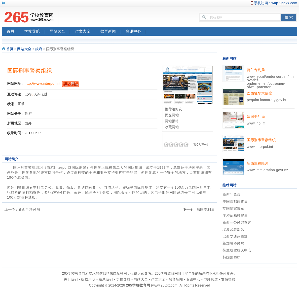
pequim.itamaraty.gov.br (267, 100)
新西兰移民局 (29, 209)
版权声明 (88, 279)
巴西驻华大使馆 (259, 93)
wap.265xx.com (284, 3)
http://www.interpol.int (43, 83)
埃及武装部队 (233, 229)
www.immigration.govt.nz (267, 170)
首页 (13, 31)
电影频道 (211, 279)
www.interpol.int (260, 147)
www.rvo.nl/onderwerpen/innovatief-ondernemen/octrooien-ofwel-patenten (270, 82)
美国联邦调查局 (235, 202)
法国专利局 (206, 209)
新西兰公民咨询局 (237, 222)
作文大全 (85, 31)
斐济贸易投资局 (235, 215)
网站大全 (60, 31)
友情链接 (228, 279)
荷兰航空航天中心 (237, 250)
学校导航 (34, 31)
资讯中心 (136, 31)
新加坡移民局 (233, 243)
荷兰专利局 (256, 70)
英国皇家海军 (233, 208)
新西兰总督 (232, 195)
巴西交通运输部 (235, 236)
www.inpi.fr (256, 123)
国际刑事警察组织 (29, 71)
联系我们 (106, 279)
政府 (38, 49)
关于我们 (71, 279)
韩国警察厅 (232, 257)
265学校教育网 (138, 285)
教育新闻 (110, 31)
